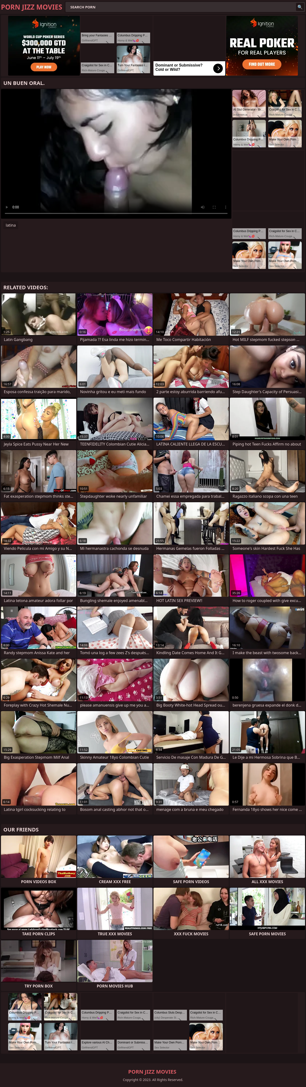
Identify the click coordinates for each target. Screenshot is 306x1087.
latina (11, 225)
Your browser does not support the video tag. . (116, 154)
